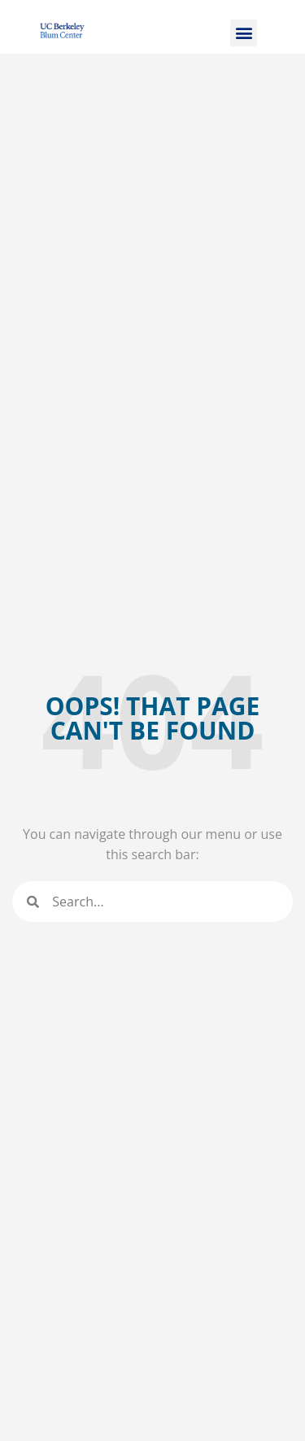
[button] (243, 33)
